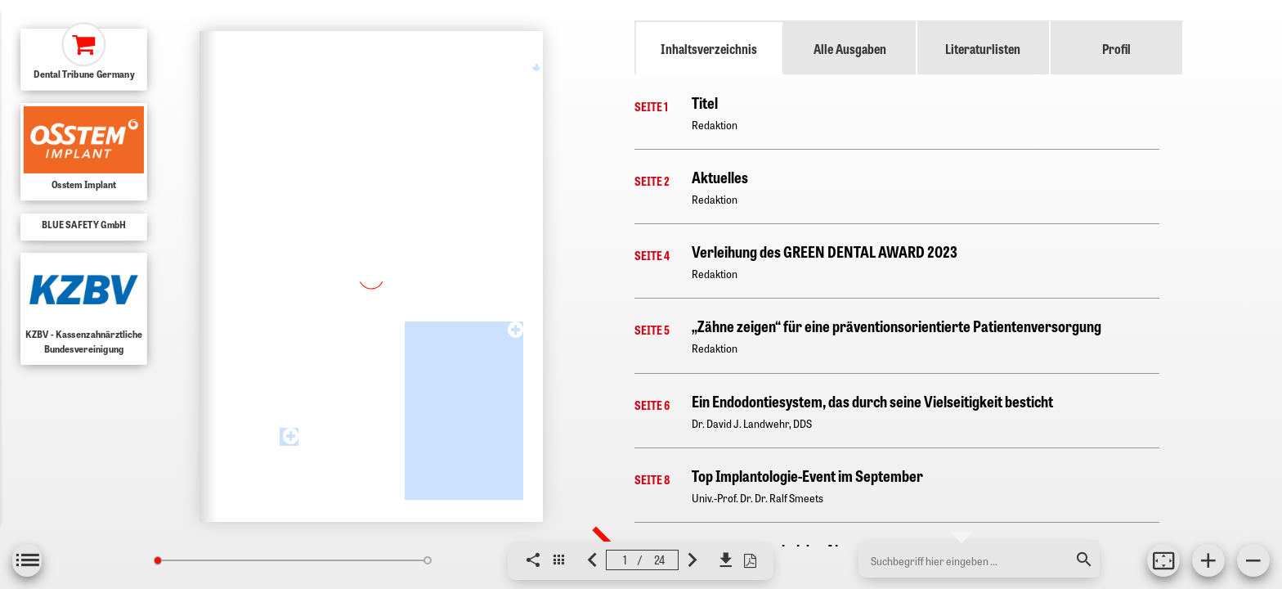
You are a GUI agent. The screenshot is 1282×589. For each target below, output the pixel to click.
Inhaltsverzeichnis (709, 48)
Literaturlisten (982, 48)
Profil (1116, 48)
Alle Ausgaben (850, 48)
